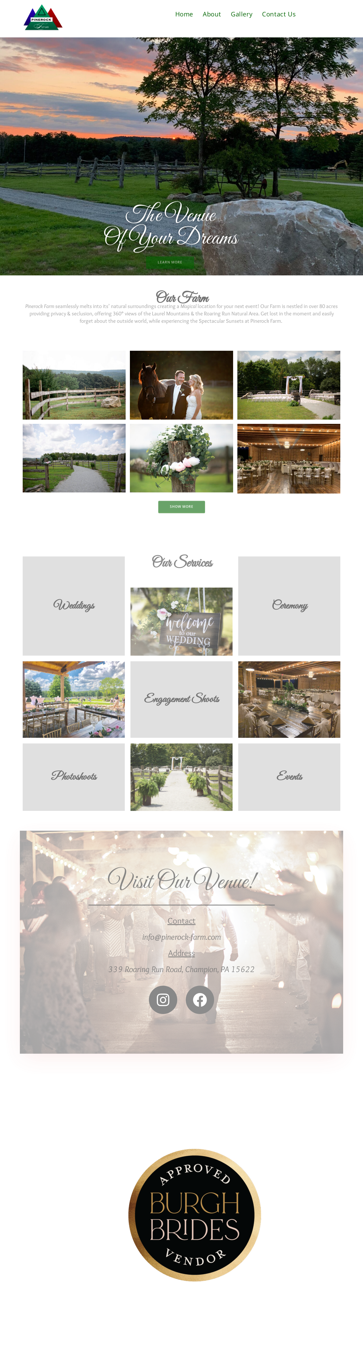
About (212, 14)
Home (184, 14)
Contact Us (279, 14)
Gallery (241, 14)
